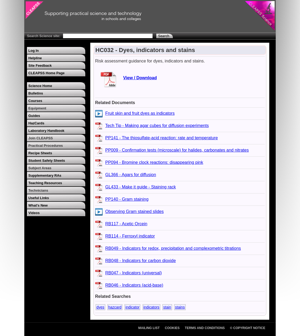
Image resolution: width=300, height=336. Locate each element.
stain (167, 307)
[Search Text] (108, 36)
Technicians (38, 190)
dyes (100, 307)
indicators (151, 307)
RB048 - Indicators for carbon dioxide (140, 260)
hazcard (115, 307)
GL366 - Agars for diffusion (130, 174)
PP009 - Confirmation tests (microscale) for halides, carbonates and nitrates (177, 150)
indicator (132, 307)
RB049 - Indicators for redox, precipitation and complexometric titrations (173, 248)
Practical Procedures (45, 146)
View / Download (140, 78)
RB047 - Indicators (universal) (133, 273)
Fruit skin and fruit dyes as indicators (140, 113)
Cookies (172, 328)
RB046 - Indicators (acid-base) (134, 285)
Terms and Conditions (205, 328)
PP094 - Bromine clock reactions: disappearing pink (154, 162)
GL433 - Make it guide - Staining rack (140, 187)
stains (180, 307)
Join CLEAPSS (40, 138)
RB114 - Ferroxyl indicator (130, 236)
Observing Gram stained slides (134, 211)
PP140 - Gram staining (127, 199)
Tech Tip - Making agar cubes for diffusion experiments (157, 125)
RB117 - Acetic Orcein (126, 224)
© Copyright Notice (247, 328)
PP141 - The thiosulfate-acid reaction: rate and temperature (161, 138)
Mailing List (149, 328)
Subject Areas (39, 168)
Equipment (37, 108)
